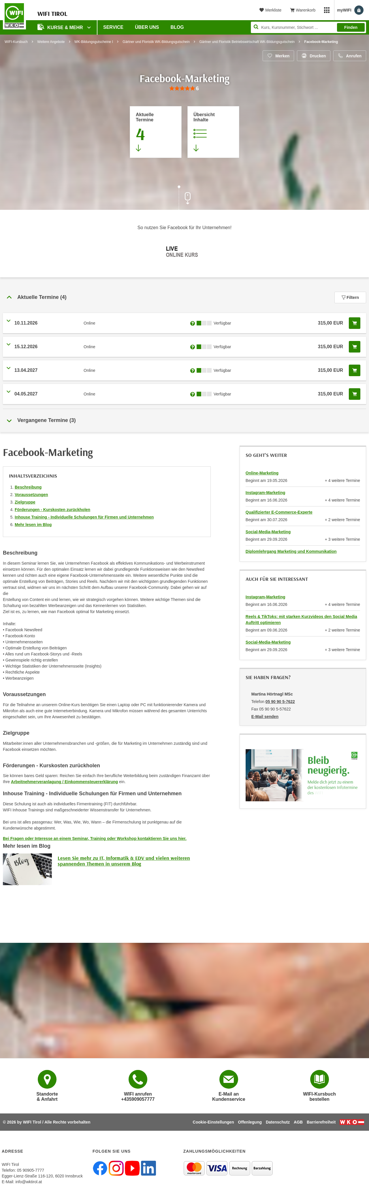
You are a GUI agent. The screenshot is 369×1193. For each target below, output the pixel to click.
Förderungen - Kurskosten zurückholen (52, 509)
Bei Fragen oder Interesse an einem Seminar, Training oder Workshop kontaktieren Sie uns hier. (95, 838)
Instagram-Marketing (265, 492)
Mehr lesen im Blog (33, 524)
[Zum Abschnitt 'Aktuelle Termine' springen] (156, 132)
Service (113, 27)
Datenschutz (278, 1122)
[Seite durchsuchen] (308, 27)
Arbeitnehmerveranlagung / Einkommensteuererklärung (64, 781)
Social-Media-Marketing (268, 531)
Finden (350, 27)
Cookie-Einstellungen (213, 1122)
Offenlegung (250, 1122)
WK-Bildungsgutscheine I (93, 42)
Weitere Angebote (51, 42)
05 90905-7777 (30, 1170)
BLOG (177, 27)
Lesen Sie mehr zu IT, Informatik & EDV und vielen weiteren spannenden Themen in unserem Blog (124, 861)
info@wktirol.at (28, 1181)
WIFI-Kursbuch (16, 42)
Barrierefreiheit (321, 1122)
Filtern (350, 297)
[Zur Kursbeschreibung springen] (213, 132)
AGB (298, 1122)
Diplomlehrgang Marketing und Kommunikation (291, 551)
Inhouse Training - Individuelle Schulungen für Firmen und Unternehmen (84, 517)
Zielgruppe (25, 502)
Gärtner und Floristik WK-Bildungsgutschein (156, 42)
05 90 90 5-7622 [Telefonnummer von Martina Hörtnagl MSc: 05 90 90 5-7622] (280, 701)
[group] (184, 89)
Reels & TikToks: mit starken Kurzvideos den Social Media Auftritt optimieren (301, 619)
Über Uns (147, 27)
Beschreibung (28, 487)
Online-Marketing (262, 473)
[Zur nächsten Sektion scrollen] (184, 198)
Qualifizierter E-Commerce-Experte (279, 512)
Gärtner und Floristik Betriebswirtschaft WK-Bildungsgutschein (247, 42)
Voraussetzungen (31, 494)
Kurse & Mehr (60, 27)
